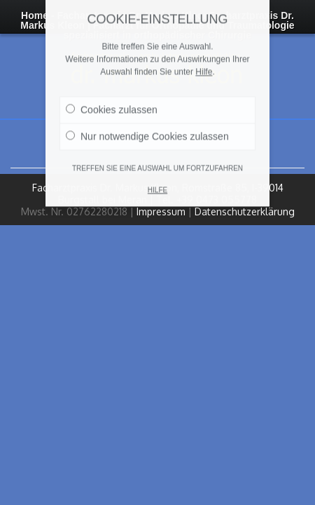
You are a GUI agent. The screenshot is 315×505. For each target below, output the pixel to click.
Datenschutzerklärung (245, 211)
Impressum (161, 211)
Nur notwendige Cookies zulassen (147, 124)
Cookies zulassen (112, 98)
